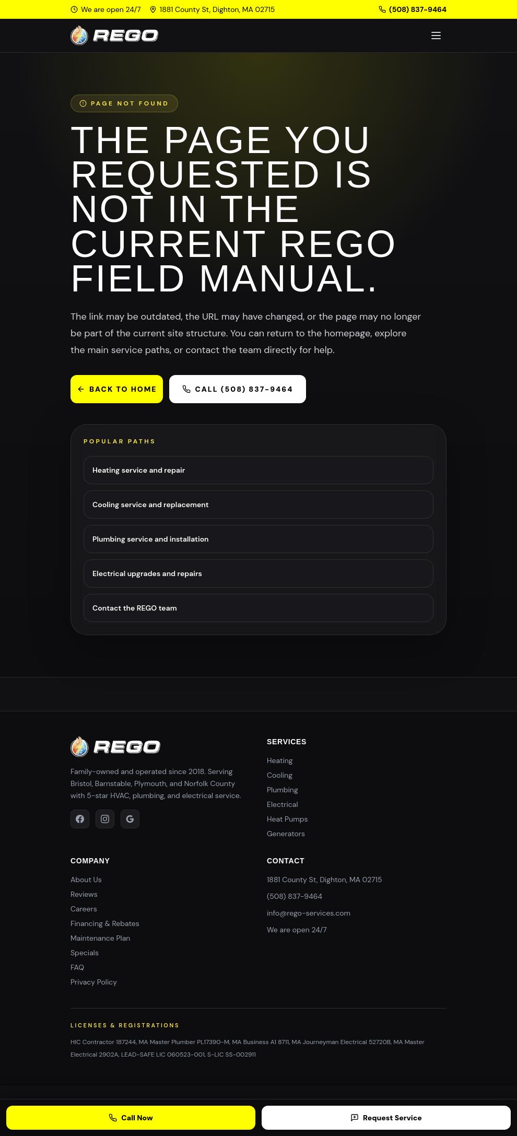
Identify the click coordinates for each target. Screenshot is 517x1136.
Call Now (130, 1117)
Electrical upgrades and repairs (147, 573)
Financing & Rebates (104, 923)
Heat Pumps (287, 819)
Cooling (279, 775)
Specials (84, 952)
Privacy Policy (93, 982)
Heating (280, 760)
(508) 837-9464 (412, 9)
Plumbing (282, 789)
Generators (286, 833)
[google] (130, 819)
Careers (83, 909)
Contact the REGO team (134, 608)
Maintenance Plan (100, 938)
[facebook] (79, 819)
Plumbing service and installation (150, 539)
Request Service (386, 1117)
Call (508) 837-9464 (237, 389)
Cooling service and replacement (150, 504)
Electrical (282, 804)
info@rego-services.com (308, 913)
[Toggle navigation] (436, 35)
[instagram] (105, 819)
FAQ (77, 967)
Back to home (117, 389)
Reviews (84, 894)
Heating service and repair (138, 470)
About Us (86, 879)
